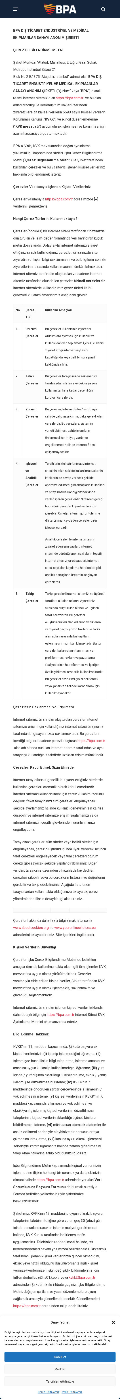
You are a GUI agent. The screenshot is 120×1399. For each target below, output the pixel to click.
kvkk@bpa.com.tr (82, 1277)
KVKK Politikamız (72, 1392)
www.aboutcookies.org (31, 928)
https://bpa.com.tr (69, 98)
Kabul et (60, 1357)
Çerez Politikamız (48, 1392)
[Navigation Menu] (15, 9)
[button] (113, 1322)
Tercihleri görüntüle (60, 1381)
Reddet (60, 1369)
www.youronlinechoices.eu (75, 928)
